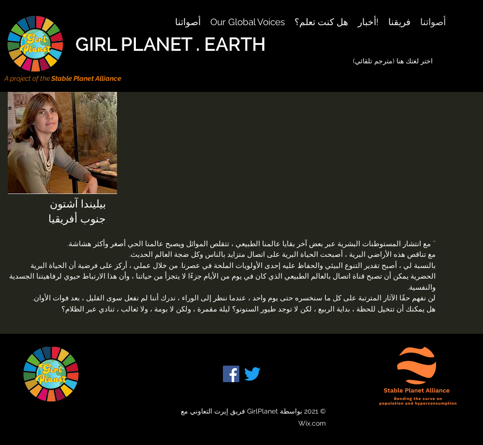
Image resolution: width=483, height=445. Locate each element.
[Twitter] (252, 374)
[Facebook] (231, 374)
